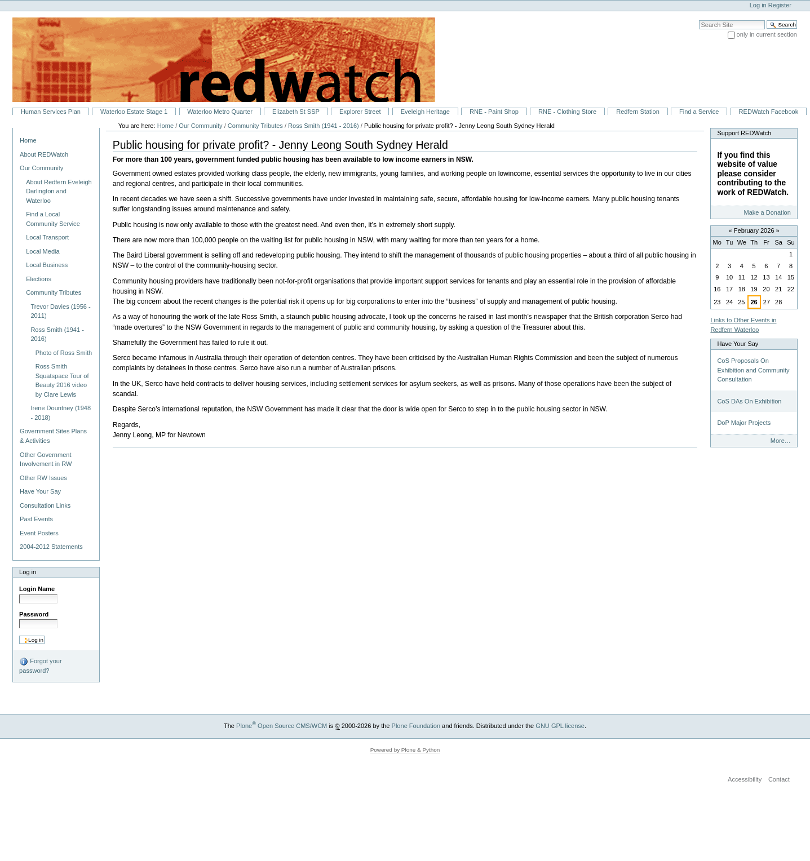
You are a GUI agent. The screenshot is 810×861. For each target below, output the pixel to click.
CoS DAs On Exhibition (749, 401)
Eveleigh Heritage (425, 111)
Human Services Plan (51, 111)
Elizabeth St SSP (296, 111)
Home (28, 140)
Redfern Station (637, 111)
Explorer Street (360, 111)
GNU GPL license (560, 725)
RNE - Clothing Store (567, 111)
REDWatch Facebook (769, 111)
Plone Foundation (416, 725)
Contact (779, 779)
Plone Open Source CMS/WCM (281, 725)
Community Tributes (256, 125)
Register (779, 5)
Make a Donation (766, 212)
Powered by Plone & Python (405, 750)
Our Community (200, 125)
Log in (758, 5)
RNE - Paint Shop (494, 111)
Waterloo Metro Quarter (219, 111)
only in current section (767, 34)
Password (33, 614)
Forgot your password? (40, 665)
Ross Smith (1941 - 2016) (323, 125)
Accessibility (745, 779)
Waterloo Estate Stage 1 (133, 111)
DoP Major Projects (744, 422)
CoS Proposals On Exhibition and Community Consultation (753, 370)
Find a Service (699, 111)
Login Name (37, 588)
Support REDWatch (744, 133)
